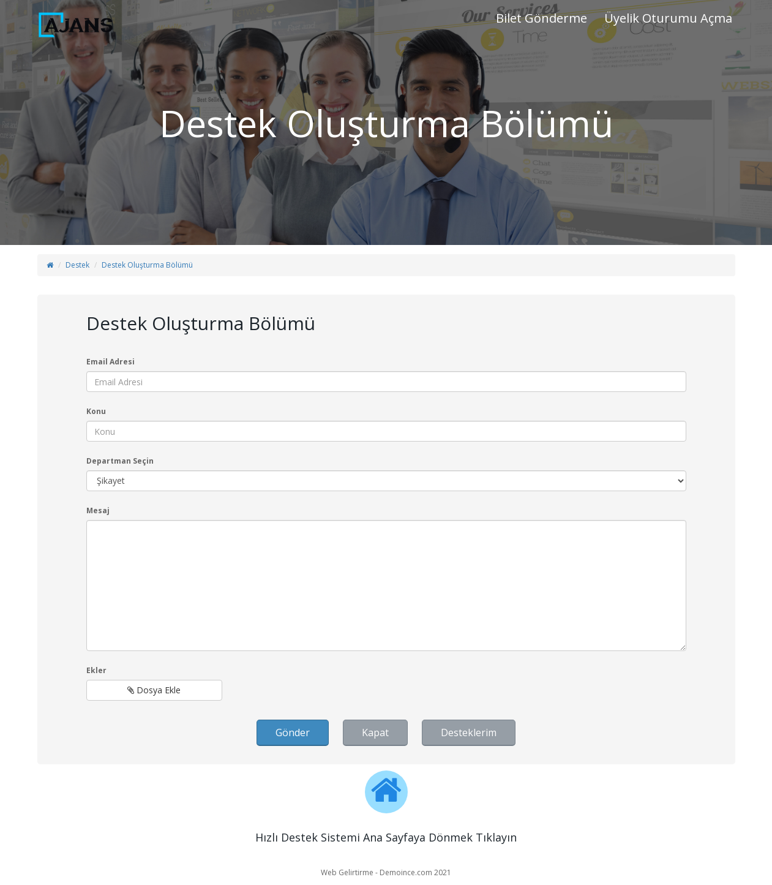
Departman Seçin (120, 461)
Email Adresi (110, 361)
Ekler (96, 670)
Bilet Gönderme (541, 18)
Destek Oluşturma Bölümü (147, 265)
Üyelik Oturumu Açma (668, 18)
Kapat (375, 732)
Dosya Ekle (154, 690)
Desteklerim (469, 732)
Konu (96, 411)
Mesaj (98, 510)
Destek (77, 265)
